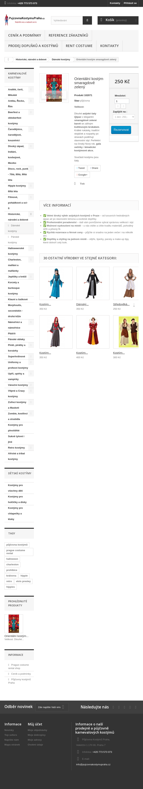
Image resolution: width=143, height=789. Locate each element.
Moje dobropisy (37, 735)
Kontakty (115, 3)
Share (94, 168)
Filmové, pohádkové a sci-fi (18, 203)
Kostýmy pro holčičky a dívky (17, 499)
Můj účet (35, 724)
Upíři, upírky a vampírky (16, 376)
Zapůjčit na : (120, 111)
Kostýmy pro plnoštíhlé (15, 428)
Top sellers (10, 735)
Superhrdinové (16, 356)
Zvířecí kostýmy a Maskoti (17, 405)
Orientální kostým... (16, 636)
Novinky (9, 730)
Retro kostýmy (16, 447)
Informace (15, 655)
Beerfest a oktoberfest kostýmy (14, 118)
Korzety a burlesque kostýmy (14, 288)
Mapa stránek (12, 744)
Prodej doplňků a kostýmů (33, 45)
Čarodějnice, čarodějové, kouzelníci (15, 135)
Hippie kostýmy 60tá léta (17, 188)
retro (9, 581)
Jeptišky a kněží (17, 276)
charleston (12, 564)
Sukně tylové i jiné (16, 439)
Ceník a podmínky (24, 35)
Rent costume (79, 45)
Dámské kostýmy (61, 59)
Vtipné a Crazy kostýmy (16, 393)
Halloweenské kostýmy (16, 251)
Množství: (120, 95)
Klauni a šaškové (18, 299)
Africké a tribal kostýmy (16, 456)
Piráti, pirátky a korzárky (16, 348)
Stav (76, 100)
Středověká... (121, 304)
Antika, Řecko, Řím (16, 103)
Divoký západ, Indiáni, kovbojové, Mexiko (16, 154)
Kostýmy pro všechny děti (15, 488)
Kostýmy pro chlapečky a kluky (15, 514)
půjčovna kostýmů (17, 544)
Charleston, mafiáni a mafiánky (14, 265)
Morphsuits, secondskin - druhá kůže (15, 311)
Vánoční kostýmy (18, 385)
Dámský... (82, 304)
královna (11, 575)
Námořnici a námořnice (15, 325)
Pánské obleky (16, 339)
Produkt (78, 95)
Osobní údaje (35, 744)
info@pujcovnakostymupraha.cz (93, 764)
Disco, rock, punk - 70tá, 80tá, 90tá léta (18, 174)
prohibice (11, 570)
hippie (24, 575)
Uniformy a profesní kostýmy (18, 365)
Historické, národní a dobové (31, 59)
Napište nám (11, 739)
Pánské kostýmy (13, 239)
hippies (10, 586)
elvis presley (23, 581)
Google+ (82, 174)
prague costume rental (15, 552)
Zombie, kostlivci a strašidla (18, 416)
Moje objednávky (37, 730)
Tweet (81, 168)
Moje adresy (35, 739)
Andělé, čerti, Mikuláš (15, 92)
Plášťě (11, 333)
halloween (12, 558)
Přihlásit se (130, 3)
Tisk (82, 183)
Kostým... (45, 304)
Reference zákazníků (68, 35)
